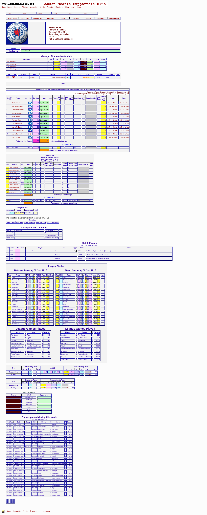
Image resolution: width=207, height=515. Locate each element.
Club (10, 7)
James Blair (12, 172)
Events (88, 18)
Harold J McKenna (14, 180)
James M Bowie (14, 184)
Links (78, 7)
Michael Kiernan (17, 106)
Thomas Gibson (17, 130)
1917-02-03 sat (124, 113)
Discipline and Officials (34, 227)
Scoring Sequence (22, 208)
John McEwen (17, 127)
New (72, 7)
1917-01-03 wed (112, 123)
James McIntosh (18, 110)
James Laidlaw (17, 113)
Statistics (50, 7)
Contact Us (17, 511)
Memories (33, 7)
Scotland (59, 7)
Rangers (32, 77)
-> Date (69, 13)
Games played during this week (39, 417)
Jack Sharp (16, 137)
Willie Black (16, 103)
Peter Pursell (13, 175)
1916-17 (20, 77)
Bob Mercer (16, 117)
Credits (25, 511)
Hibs (67, 7)
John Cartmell (17, 134)
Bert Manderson (14, 170)
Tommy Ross (16, 120)
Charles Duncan (14, 187)
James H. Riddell (14, 177)
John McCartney (11, 61)
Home (3, 7)
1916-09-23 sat (112, 137)
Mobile (42, 7)
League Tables (56, 266)
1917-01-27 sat (124, 123)
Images (17, 7)
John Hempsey (13, 167)
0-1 (68, 77)
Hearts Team (12, 18)
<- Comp (39, 13)
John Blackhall (17, 123)
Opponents (25, 18)
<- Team (8, 13)
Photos (24, 7)
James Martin (13, 189)
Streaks (75, 18)
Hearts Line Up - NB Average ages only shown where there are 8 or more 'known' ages (68, 89)
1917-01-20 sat (124, 137)
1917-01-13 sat (124, 103)
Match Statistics (29, 392)
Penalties (50, 18)
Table (63, 18)
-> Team (85, 13)
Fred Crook (12, 192)
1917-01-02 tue (112, 103)
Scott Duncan (13, 182)
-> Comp (54, 13)
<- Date (24, 13)
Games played (114, 18)
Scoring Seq (37, 18)
